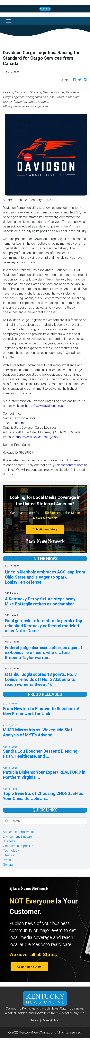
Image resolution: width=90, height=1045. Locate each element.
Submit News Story (45, 529)
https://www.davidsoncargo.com (47, 406)
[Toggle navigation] (8, 21)
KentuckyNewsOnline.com (37, 1032)
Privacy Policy (50, 1020)
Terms (34, 1020)
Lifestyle (8, 855)
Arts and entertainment (18, 832)
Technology (11, 850)
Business (9, 841)
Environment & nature (17, 836)
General (8, 864)
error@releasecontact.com (64, 465)
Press (7, 860)
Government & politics (18, 846)
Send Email (19, 423)
